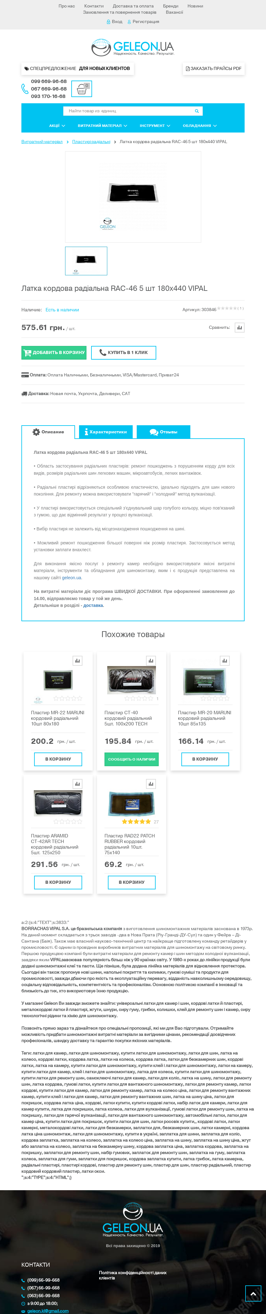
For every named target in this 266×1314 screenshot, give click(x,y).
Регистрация (143, 22)
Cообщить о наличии (131, 757)
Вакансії (174, 12)
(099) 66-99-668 (43, 1280)
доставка (93, 605)
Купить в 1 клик (124, 352)
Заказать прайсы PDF (214, 69)
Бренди (170, 6)
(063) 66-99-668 (43, 1296)
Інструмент (155, 126)
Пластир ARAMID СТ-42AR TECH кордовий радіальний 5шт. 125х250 (54, 844)
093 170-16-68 (48, 96)
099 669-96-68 (49, 81)
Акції (57, 126)
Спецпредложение (77, 69)
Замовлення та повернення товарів (120, 12)
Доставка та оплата (133, 6)
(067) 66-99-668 (43, 1288)
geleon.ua (71, 577)
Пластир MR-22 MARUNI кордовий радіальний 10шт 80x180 (57, 718)
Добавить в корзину (54, 352)
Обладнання (200, 126)
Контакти (94, 6)
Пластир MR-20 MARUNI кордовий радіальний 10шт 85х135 (204, 718)
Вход (114, 22)
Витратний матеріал (102, 126)
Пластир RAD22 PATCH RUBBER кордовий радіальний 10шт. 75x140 (129, 844)
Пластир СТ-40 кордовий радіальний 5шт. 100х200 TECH (128, 718)
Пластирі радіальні (91, 142)
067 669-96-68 (49, 89)
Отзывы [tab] (163, 432)
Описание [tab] (48, 432)
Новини (195, 6)
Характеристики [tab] (106, 432)
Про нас (67, 6)
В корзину (58, 757)
